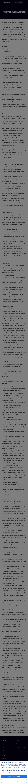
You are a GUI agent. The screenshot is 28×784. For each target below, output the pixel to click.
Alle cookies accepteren (14, 776)
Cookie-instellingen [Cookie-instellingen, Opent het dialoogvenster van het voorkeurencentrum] (14, 781)
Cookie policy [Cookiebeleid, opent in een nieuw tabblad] (9, 772)
